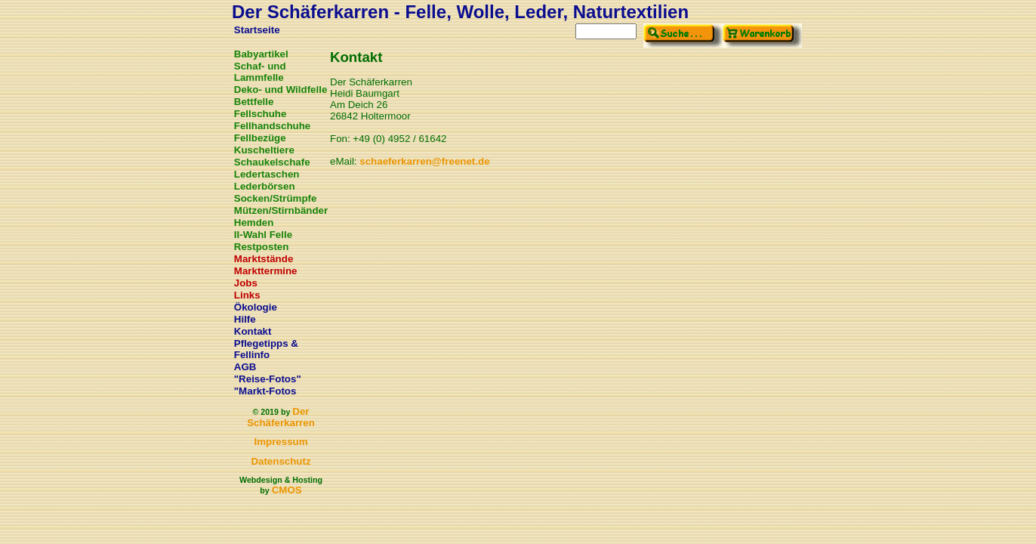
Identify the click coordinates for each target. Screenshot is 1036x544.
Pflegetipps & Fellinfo (266, 349)
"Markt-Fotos (265, 391)
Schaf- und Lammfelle (260, 71)
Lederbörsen (264, 186)
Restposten (261, 246)
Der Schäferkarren (281, 417)
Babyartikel (261, 54)
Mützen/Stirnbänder (281, 210)
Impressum (280, 441)
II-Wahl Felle (263, 234)
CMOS (287, 490)
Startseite (257, 30)
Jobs (245, 283)
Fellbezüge (260, 138)
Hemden (254, 222)
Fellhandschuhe (272, 125)
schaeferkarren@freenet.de (424, 161)
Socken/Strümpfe (275, 198)
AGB (245, 366)
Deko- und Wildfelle (281, 89)
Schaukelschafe (272, 162)
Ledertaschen (267, 174)
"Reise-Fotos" (267, 379)
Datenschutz (280, 461)
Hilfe (245, 319)
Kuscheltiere (264, 150)
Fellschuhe (260, 113)
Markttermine (266, 271)
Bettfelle (254, 101)
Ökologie (255, 307)
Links (247, 295)
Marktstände (264, 258)
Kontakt (253, 331)
